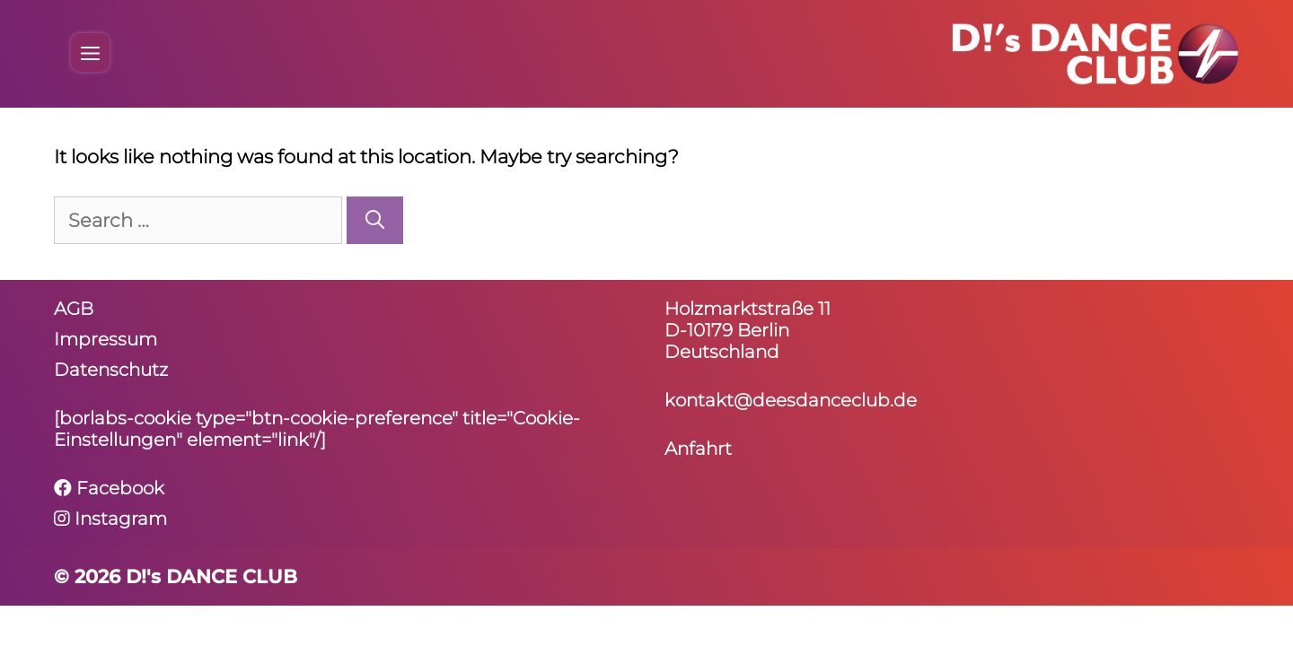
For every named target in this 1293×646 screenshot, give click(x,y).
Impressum (105, 339)
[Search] (375, 220)
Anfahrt (698, 448)
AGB (73, 308)
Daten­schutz (111, 369)
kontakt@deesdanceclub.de (790, 400)
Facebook (109, 488)
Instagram (110, 518)
